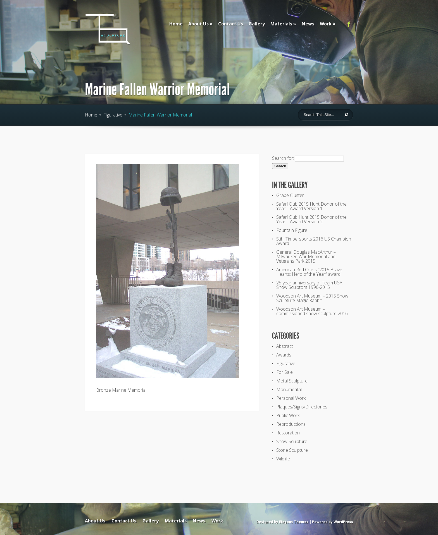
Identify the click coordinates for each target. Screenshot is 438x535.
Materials (281, 24)
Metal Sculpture (292, 381)
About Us (198, 24)
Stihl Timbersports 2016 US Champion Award (313, 241)
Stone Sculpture (292, 450)
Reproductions (291, 424)
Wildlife (283, 459)
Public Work (287, 415)
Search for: (283, 158)
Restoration (288, 433)
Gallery (257, 24)
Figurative (112, 115)
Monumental (289, 389)
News (308, 24)
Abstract (284, 346)
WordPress (343, 521)
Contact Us (230, 24)
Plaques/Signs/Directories (301, 407)
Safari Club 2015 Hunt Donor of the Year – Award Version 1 (311, 206)
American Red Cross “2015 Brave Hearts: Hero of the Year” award (309, 272)
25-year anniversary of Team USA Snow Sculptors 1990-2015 (309, 285)
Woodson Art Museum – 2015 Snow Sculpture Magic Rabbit (312, 298)
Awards (283, 355)
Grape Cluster (290, 195)
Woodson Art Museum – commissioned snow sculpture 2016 (312, 311)
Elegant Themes (293, 521)
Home (176, 24)
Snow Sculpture (291, 441)
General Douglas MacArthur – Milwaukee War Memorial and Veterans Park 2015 (306, 256)
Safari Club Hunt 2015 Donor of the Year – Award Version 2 (311, 219)
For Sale (284, 372)
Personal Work (291, 398)
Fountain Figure (291, 230)
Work (326, 24)
